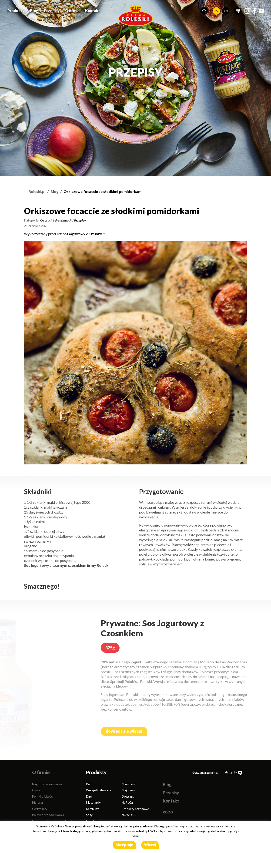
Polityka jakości (42, 796)
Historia (37, 802)
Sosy (89, 815)
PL (216, 9)
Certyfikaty (39, 809)
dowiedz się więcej (124, 731)
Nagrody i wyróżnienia (47, 784)
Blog (34, 9)
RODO (168, 812)
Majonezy (128, 790)
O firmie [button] (72, 9)
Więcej (150, 844)
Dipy (89, 796)
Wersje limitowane (98, 790)
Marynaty (128, 784)
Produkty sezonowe (135, 809)
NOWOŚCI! (130, 815)
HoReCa (127, 802)
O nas (36, 790)
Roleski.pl (37, 191)
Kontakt (92, 9)
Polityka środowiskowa (48, 815)
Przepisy (52, 9)
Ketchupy (92, 809)
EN (226, 9)
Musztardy (93, 802)
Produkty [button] (15, 9)
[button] (204, 9)
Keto (89, 784)
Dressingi (128, 796)
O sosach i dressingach (56, 220)
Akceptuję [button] (124, 844)
